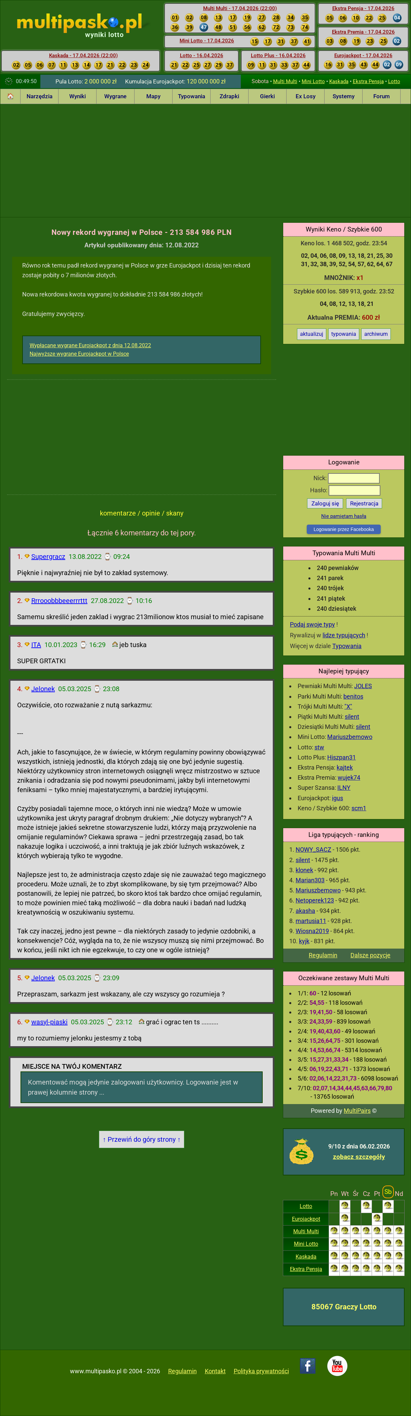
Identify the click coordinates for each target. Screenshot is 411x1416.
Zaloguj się (325, 503)
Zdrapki (229, 96)
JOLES (363, 685)
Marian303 (310, 880)
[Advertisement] (205, 159)
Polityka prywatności (261, 1371)
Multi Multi (285, 81)
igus (337, 798)
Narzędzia (39, 96)
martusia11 (311, 920)
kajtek (345, 767)
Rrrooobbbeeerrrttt (59, 601)
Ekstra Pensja (368, 81)
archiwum (376, 334)
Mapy (153, 96)
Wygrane (115, 96)
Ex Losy (305, 96)
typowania (343, 334)
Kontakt (215, 1371)
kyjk (304, 941)
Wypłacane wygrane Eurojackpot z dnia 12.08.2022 (90, 345)
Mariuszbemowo (349, 736)
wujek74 (349, 777)
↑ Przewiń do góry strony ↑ (142, 1139)
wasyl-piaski (49, 1022)
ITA (36, 645)
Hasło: (345, 490)
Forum (381, 96)
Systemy (343, 96)
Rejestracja (364, 503)
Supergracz (48, 557)
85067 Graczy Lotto (343, 1307)
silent (352, 716)
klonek (304, 870)
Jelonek (43, 689)
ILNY (343, 787)
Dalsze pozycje (370, 955)
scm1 (358, 808)
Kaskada (338, 81)
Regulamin (323, 955)
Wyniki (77, 96)
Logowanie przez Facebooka (343, 529)
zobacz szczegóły (359, 1157)
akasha (305, 910)
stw (319, 747)
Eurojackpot (306, 1219)
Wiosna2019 (312, 930)
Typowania (191, 96)
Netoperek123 (315, 900)
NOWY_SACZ (313, 849)
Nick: (346, 478)
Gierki (267, 96)
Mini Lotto (313, 81)
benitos (353, 696)
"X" (348, 706)
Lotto (394, 81)
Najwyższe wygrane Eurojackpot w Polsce (79, 354)
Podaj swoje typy (312, 624)
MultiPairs (357, 1110)
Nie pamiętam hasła (343, 516)
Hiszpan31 (341, 757)
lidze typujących (344, 635)
